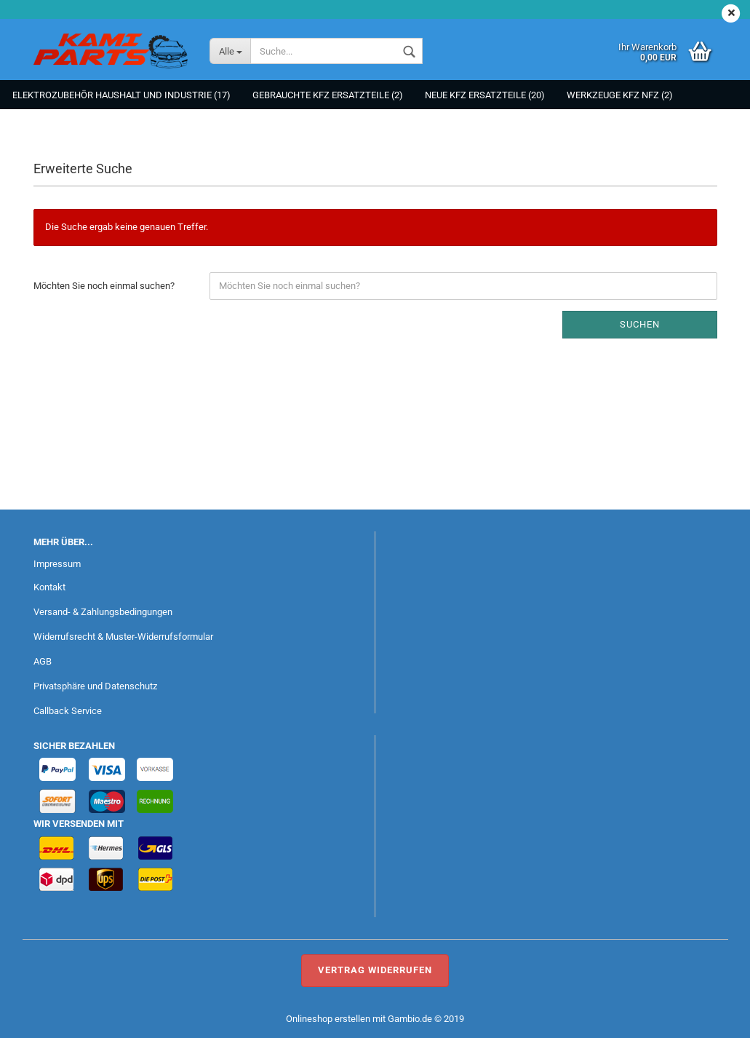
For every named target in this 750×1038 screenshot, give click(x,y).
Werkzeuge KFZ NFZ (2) (620, 95)
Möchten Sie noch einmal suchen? (104, 285)
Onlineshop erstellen (328, 1018)
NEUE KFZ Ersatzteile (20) (485, 95)
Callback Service (67, 710)
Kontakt (49, 587)
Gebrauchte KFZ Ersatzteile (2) (327, 95)
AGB (42, 661)
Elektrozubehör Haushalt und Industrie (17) (121, 95)
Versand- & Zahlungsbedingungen (102, 611)
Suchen (640, 324)
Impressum (57, 563)
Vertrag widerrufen (375, 969)
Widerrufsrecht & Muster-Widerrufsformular (123, 636)
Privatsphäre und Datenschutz (95, 686)
